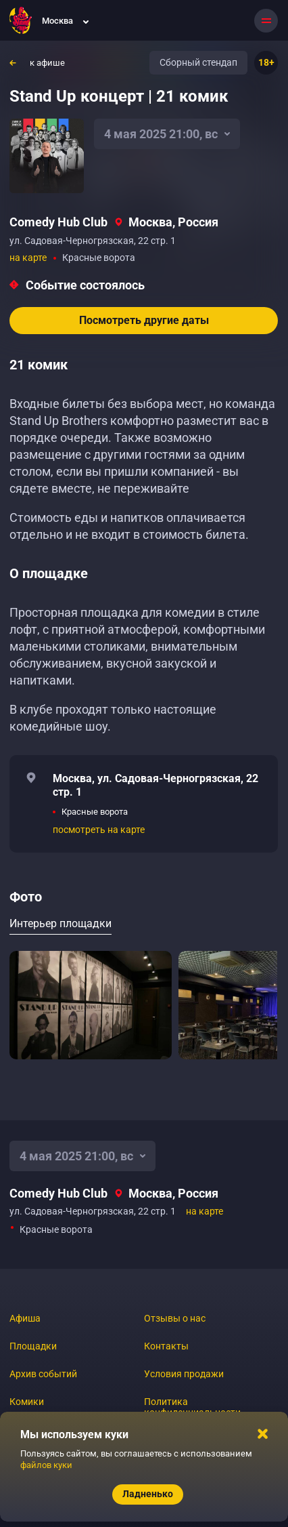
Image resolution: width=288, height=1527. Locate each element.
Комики (26, 1401)
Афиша (25, 1318)
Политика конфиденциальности (192, 1407)
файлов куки (46, 1465)
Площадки (33, 1346)
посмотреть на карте (99, 829)
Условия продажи (184, 1373)
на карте (28, 257)
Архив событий (43, 1373)
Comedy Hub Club (58, 222)
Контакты (166, 1346)
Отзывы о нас (175, 1318)
